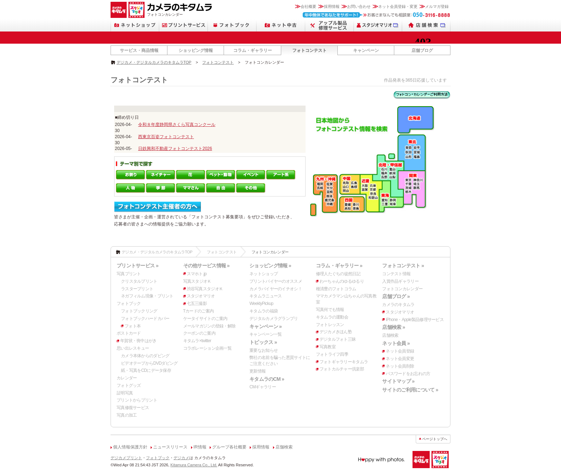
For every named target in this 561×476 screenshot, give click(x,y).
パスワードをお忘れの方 (408, 373)
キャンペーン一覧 (265, 334)
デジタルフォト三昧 (337, 339)
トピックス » (263, 342)
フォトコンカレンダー (402, 288)
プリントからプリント (137, 400)
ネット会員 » (396, 343)
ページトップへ (434, 439)
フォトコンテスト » (403, 265)
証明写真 (125, 392)
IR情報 (200, 447)
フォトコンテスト (309, 50)
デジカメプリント (126, 458)
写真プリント (129, 273)
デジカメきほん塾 (335, 331)
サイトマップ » (398, 381)
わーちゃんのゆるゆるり (341, 281)
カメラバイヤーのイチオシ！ (275, 288)
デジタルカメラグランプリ (273, 318)
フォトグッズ (129, 385)
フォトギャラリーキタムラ (343, 361)
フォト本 (133, 326)
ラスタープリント (137, 288)
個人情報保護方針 (130, 447)
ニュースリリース (170, 447)
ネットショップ (263, 273)
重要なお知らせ (263, 350)
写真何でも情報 (330, 309)
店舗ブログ (422, 50)
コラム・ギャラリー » (339, 265)
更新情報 (257, 371)
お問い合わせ (359, 6)
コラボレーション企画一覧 (207, 348)
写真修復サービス (133, 407)
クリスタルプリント (139, 281)
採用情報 (332, 6)
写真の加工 (127, 415)
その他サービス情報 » (206, 265)
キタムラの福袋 (263, 311)
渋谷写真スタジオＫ (205, 288)
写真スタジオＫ (197, 281)
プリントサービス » (137, 265)
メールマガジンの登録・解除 (209, 326)
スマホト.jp (197, 273)
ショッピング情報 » (270, 265)
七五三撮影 (197, 303)
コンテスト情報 (396, 273)
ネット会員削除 (400, 366)
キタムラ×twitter (197, 340)
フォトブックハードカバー (145, 318)
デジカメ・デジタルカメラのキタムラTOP (154, 62)
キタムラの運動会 (332, 317)
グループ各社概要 (229, 447)
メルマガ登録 (437, 6)
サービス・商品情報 (139, 50)
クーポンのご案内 (199, 333)
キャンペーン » (265, 326)
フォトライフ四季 (332, 354)
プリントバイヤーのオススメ (275, 281)
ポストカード (129, 333)
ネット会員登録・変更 (398, 6)
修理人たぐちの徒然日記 (338, 273)
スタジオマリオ (201, 295)
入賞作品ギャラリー (400, 281)
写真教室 (327, 346)
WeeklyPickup (261, 303)
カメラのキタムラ (398, 304)
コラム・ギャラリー (252, 50)
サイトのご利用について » (410, 390)
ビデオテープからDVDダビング (149, 363)
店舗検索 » (393, 327)
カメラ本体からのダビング (145, 355)
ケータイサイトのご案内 (205, 318)
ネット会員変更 (400, 358)
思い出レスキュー (133, 348)
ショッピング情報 (196, 50)
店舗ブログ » (396, 296)
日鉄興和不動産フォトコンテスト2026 (175, 148)
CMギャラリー (262, 386)
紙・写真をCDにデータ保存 (146, 370)
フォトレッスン (330, 324)
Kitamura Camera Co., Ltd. (193, 465)
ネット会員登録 (400, 351)
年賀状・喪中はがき (138, 340)
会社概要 (308, 6)
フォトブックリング (139, 311)
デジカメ (181, 458)
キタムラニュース (265, 295)
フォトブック (129, 303)
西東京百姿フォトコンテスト (166, 136)
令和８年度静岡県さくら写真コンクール (176, 124)
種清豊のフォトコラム (336, 288)
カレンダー (127, 377)
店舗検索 (390, 335)
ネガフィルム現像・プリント (147, 295)
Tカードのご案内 (198, 311)
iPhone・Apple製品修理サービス (415, 319)
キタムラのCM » (266, 379)
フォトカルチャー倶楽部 (341, 368)
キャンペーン (366, 50)
